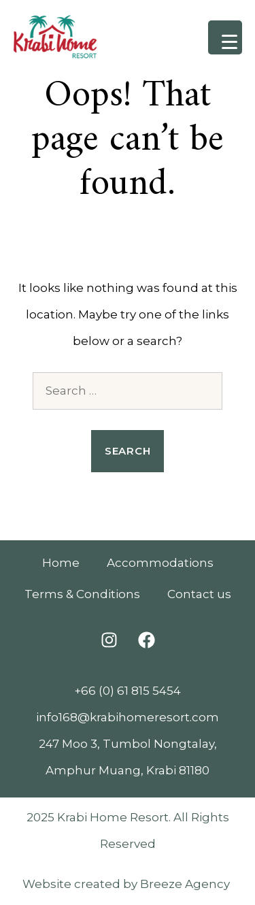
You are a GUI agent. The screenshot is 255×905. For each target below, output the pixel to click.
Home (61, 563)
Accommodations (160, 563)
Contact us (199, 594)
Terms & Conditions (82, 594)
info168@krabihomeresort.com (127, 717)
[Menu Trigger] (225, 37)
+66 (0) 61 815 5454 (127, 690)
